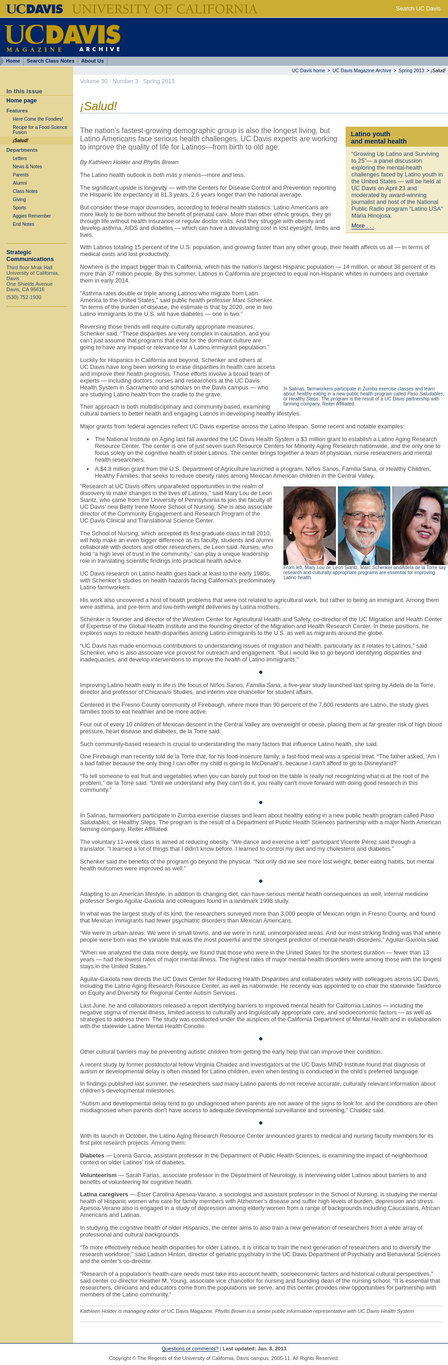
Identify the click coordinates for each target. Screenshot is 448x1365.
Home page (21, 100)
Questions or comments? (190, 1348)
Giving (19, 199)
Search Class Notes (51, 61)
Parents (21, 174)
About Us (92, 61)
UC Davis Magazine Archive (361, 70)
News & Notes (27, 166)
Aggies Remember (32, 216)
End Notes (23, 224)
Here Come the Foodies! (38, 119)
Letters (20, 158)
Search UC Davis (418, 8)
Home (13, 61)
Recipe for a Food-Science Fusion (40, 130)
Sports (19, 207)
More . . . (363, 225)
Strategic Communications (30, 255)
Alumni (20, 183)
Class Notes (25, 191)
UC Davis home (308, 70)
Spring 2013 (411, 70)
